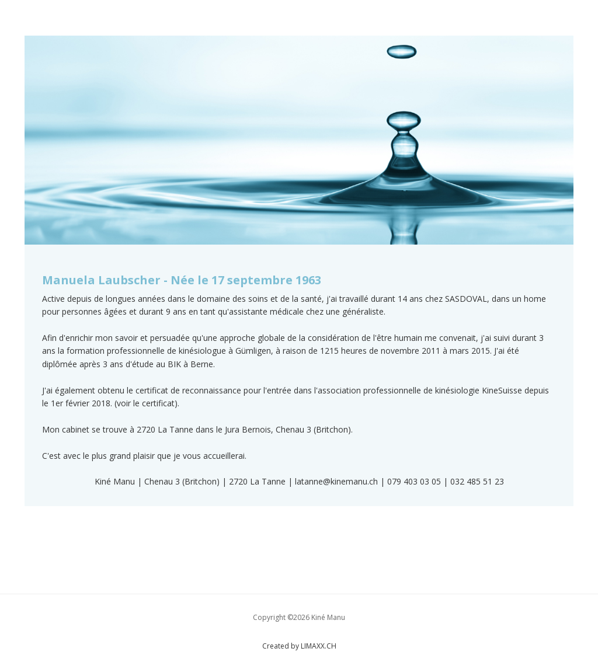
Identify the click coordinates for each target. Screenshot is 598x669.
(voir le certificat (144, 403)
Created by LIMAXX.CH (299, 646)
